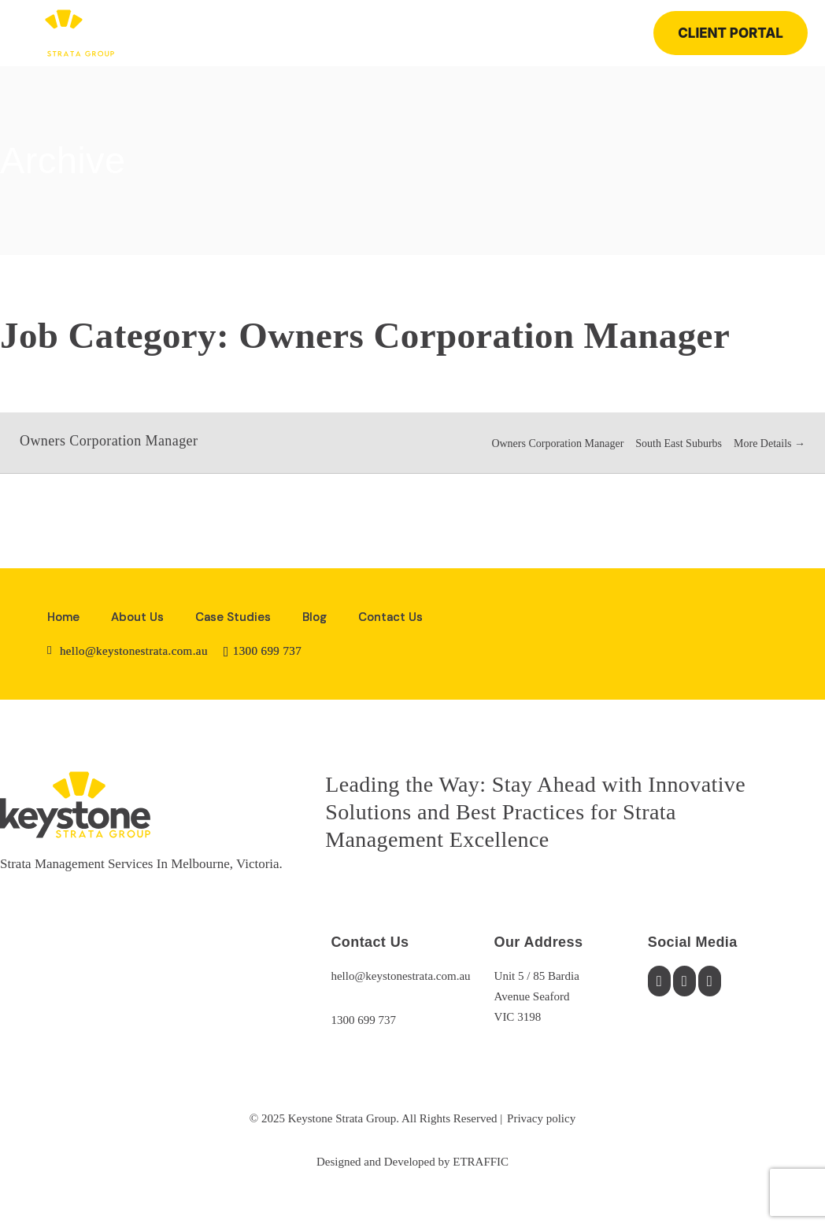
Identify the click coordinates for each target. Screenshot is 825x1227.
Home (63, 617)
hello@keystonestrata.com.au (400, 976)
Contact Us (390, 617)
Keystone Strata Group (342, 1118)
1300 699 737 (363, 1020)
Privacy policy (541, 1118)
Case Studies (233, 617)
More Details (769, 443)
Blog (314, 617)
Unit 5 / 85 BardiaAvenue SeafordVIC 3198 (536, 996)
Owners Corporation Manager (109, 441)
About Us (137, 617)
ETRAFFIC (481, 1161)
